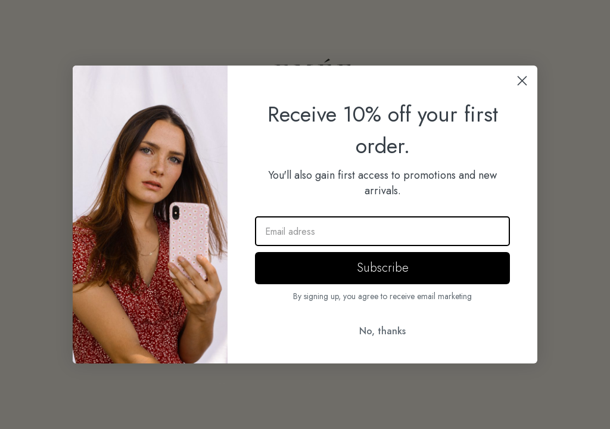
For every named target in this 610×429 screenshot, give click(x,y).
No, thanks (382, 331)
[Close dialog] (522, 80)
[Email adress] (382, 231)
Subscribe (383, 267)
